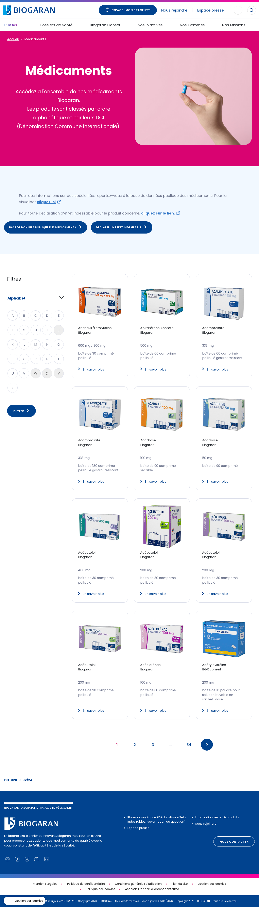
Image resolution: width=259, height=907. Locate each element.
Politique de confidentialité (86, 884)
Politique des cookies (100, 889)
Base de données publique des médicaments (45, 227)
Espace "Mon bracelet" (128, 10)
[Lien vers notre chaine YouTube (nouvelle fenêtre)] (36, 859)
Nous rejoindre (174, 10)
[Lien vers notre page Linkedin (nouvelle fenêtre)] (46, 859)
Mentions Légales (45, 884)
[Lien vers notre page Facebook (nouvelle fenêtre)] (27, 859)
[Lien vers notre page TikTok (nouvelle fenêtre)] (17, 859)
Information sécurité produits (217, 817)
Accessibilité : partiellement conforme (152, 889)
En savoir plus (91, 369)
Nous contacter (234, 842)
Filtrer (21, 411)
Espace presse (210, 10)
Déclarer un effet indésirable (121, 227)
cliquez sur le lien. (158, 213)
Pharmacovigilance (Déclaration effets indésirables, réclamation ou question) (156, 819)
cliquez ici (46, 201)
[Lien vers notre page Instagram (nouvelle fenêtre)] (7, 859)
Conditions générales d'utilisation (138, 884)
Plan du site (180, 884)
